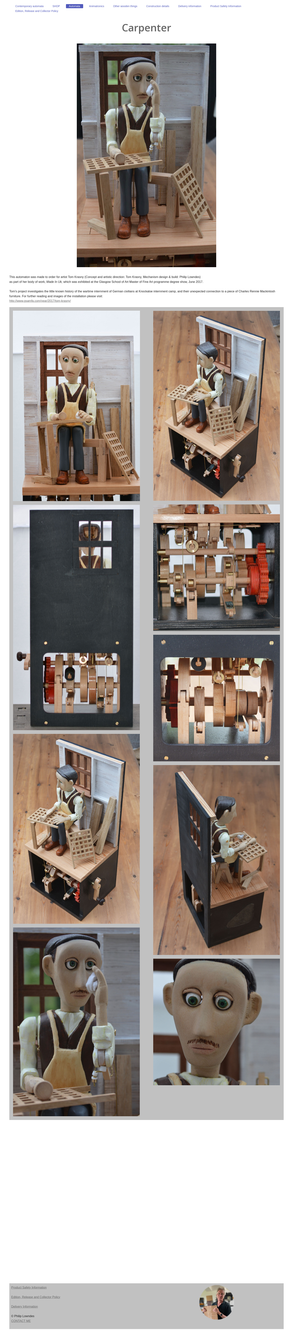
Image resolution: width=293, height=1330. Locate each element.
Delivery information (189, 6)
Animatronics (96, 6)
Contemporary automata (29, 6)
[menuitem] (29, 6)
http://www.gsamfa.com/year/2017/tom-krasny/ (40, 300)
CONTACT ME (21, 1321)
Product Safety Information (225, 6)
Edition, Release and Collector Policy (36, 11)
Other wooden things (125, 6)
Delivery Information (24, 1306)
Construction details (157, 6)
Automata (74, 6)
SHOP (56, 6)
